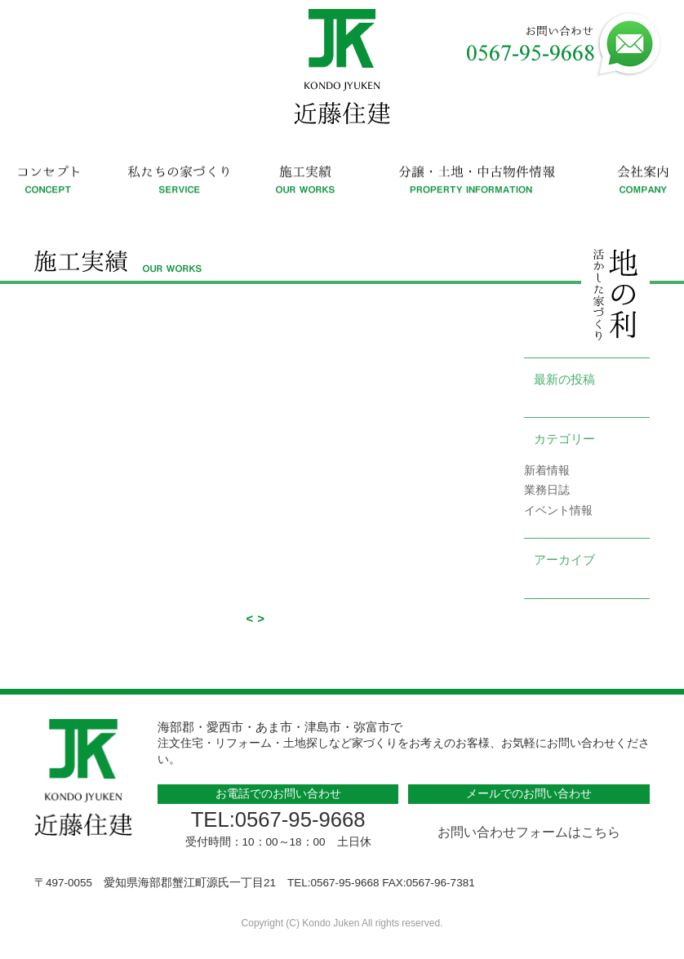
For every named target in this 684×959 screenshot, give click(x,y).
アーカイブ (564, 559)
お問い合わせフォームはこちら (528, 831)
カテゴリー (564, 439)
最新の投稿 (564, 379)
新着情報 (547, 470)
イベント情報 (558, 510)
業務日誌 (547, 490)
